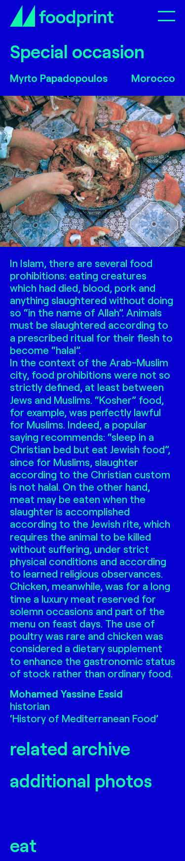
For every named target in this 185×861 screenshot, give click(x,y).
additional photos (81, 780)
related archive (70, 748)
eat (23, 845)
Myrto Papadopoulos (59, 78)
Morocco (153, 78)
